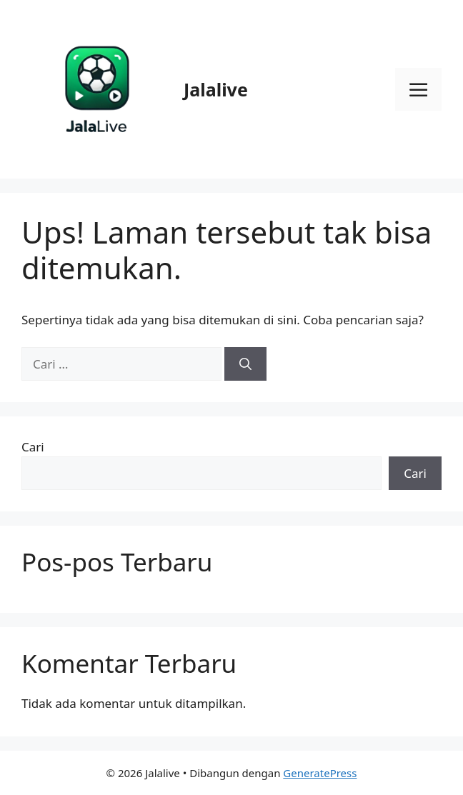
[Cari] (245, 364)
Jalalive (216, 89)
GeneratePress (320, 773)
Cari (32, 447)
